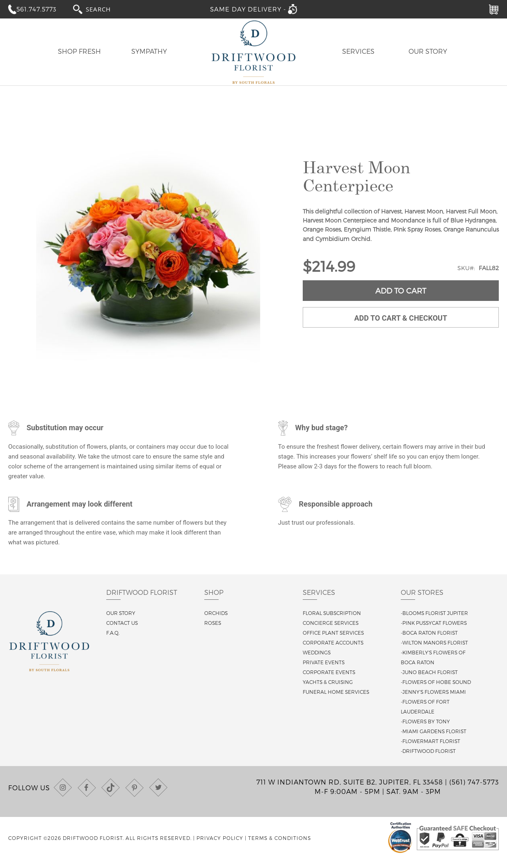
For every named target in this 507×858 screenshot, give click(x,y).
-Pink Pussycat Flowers (434, 623)
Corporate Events (329, 672)
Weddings (317, 652)
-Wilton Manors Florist (434, 642)
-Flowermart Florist (430, 741)
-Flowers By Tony (425, 721)
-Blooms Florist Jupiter (434, 613)
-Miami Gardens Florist (433, 731)
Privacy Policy (219, 838)
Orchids (216, 613)
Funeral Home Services (336, 692)
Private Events (324, 662)
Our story (120, 613)
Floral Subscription (332, 613)
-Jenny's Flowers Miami (433, 692)
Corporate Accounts (333, 642)
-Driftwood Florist (428, 751)
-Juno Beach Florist (429, 672)
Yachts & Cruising (328, 682)
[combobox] (106, 9)
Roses (212, 623)
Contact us (122, 623)
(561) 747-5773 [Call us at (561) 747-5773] (474, 782)
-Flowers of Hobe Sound (436, 682)
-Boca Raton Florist (429, 632)
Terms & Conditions (279, 838)
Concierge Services (331, 623)
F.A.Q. (112, 632)
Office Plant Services (333, 632)
